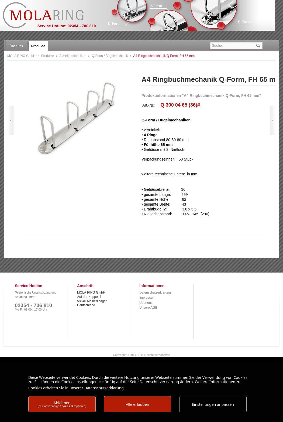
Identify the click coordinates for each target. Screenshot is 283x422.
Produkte (48, 56)
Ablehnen (62, 404)
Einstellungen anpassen (213, 404)
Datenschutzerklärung (155, 292)
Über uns (146, 303)
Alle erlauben (137, 404)
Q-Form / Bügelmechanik (110, 56)
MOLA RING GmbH (53, 17)
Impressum (147, 298)
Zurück (10, 120)
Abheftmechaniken (73, 56)
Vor (272, 120)
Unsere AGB (148, 307)
